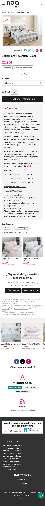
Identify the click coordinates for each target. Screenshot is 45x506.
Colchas (30, 307)
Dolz (3, 311)
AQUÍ (29, 166)
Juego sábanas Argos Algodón (9, 259)
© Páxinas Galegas (22, 499)
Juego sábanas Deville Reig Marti (31, 259)
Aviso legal (19, 492)
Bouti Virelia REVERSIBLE (32, 344)
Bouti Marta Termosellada (11, 344)
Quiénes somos (23, 479)
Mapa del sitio (8, 492)
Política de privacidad (32, 492)
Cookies (17, 495)
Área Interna (25, 495)
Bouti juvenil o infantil (21, 309)
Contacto (23, 483)
